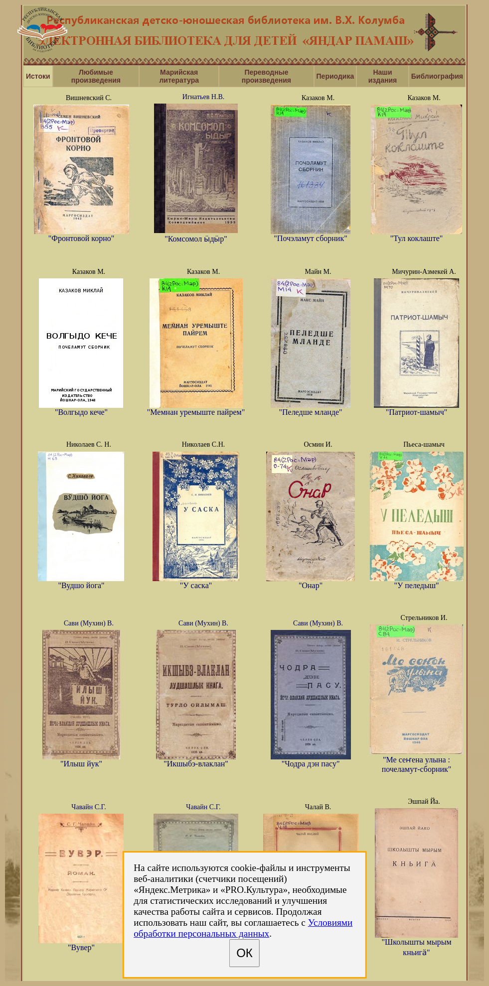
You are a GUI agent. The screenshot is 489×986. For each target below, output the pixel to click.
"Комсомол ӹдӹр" (196, 234)
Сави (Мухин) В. (89, 623)
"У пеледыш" (417, 582)
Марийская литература (179, 76)
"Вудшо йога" (81, 582)
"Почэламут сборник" (310, 235)
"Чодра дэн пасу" (311, 760)
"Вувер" (81, 944)
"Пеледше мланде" (310, 408)
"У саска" (196, 582)
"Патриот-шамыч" (416, 408)
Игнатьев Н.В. (203, 97)
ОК (244, 953)
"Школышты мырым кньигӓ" (416, 944)
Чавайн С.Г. (88, 807)
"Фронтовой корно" (81, 235)
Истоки (38, 76)
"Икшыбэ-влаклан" (196, 760)
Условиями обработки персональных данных (243, 928)
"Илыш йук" (81, 760)
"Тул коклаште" (416, 235)
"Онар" (310, 582)
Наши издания (382, 76)
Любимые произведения (96, 76)
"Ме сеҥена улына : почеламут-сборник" (416, 760)
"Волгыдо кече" (81, 408)
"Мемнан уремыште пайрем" (196, 408)
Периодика (335, 76)
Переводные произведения (266, 76)
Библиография (437, 76)
